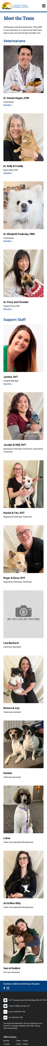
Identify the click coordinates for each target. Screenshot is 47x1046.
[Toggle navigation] (44, 6)
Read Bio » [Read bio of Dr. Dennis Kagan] (7, 105)
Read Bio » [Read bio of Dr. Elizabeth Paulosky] (7, 241)
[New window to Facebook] (4, 988)
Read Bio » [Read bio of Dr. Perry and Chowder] (7, 309)
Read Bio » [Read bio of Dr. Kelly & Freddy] (7, 173)
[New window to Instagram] (8, 988)
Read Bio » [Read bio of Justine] (7, 384)
